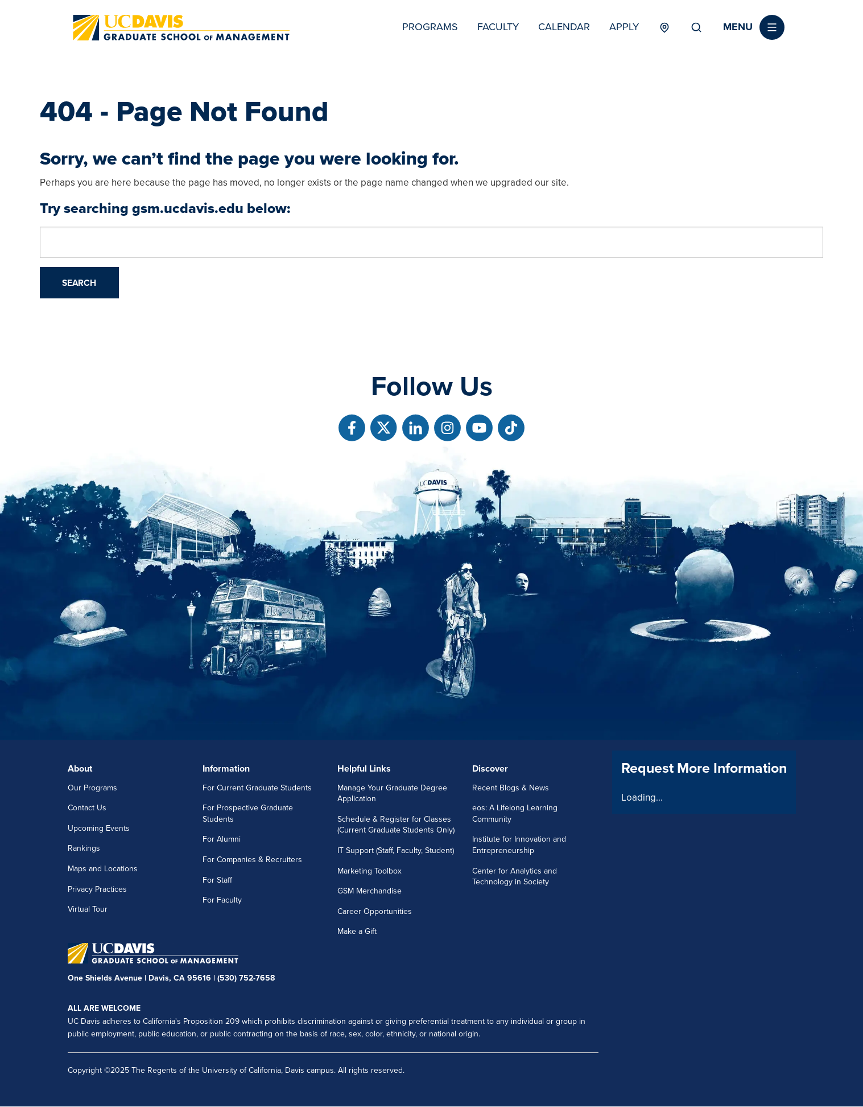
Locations (665, 27)
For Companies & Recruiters (252, 859)
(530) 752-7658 (246, 978)
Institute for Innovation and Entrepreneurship (519, 844)
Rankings (84, 848)
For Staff (217, 880)
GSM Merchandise (369, 891)
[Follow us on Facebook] (351, 427)
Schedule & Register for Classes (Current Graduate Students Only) (396, 824)
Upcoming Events (99, 828)
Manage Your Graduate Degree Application (392, 793)
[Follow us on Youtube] (479, 427)
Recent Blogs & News (510, 788)
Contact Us (87, 808)
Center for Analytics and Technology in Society (514, 876)
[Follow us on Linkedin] (415, 427)
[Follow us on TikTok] (511, 427)
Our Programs (92, 788)
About (80, 768)
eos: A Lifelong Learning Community (515, 813)
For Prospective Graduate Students (248, 813)
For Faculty (222, 900)
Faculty (498, 26)
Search (696, 27)
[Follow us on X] (383, 427)
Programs (430, 26)
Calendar (564, 26)
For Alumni (222, 839)
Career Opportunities (374, 911)
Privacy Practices (97, 889)
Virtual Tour (88, 909)
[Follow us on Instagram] (447, 427)
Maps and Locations (103, 869)
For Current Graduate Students (257, 788)
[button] (754, 27)
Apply (624, 26)
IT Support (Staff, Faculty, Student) (395, 850)
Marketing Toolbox (369, 871)
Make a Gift (357, 931)
